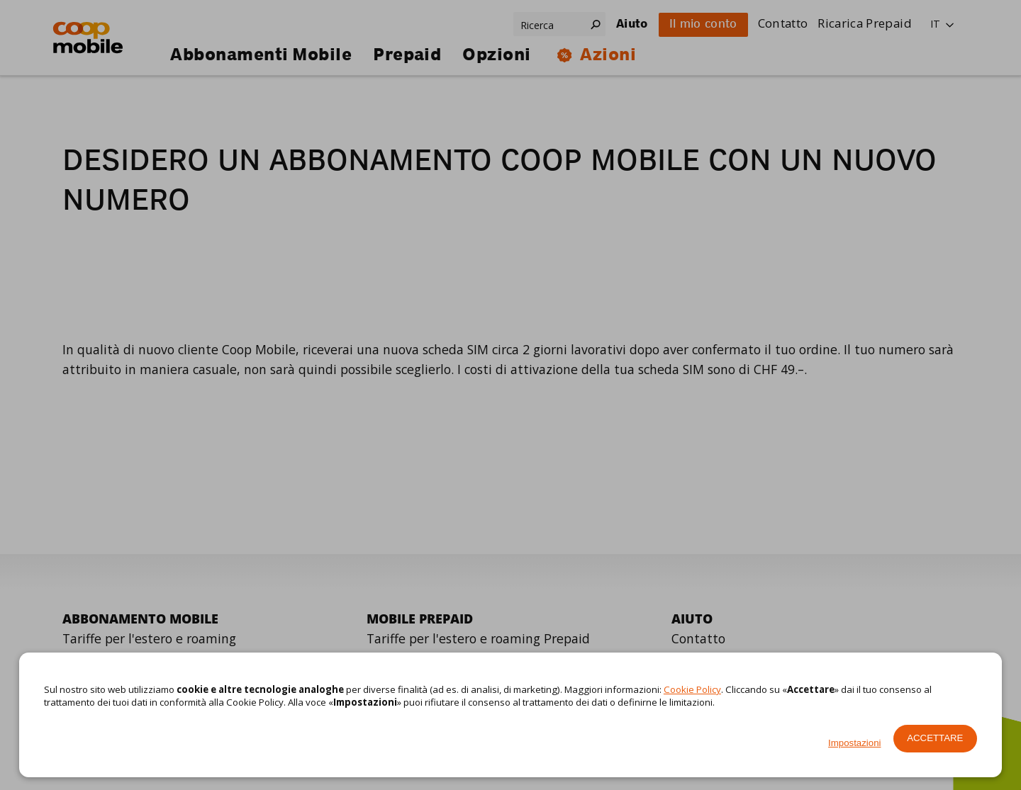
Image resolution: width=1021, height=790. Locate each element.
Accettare (935, 738)
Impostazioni (854, 743)
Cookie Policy (692, 689)
